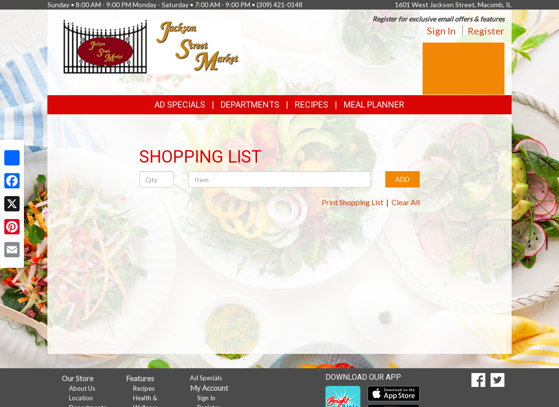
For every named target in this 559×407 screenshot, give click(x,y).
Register (486, 30)
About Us (82, 388)
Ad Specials (180, 104)
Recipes (311, 104)
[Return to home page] (152, 46)
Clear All (405, 202)
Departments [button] (250, 104)
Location (81, 398)
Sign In (441, 30)
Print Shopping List (352, 202)
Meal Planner (374, 104)
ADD (402, 179)
